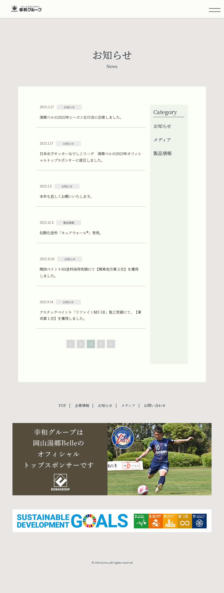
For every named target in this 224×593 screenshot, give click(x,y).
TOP (62, 406)
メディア (162, 140)
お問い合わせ (155, 406)
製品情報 (162, 153)
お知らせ (162, 126)
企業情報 (82, 406)
